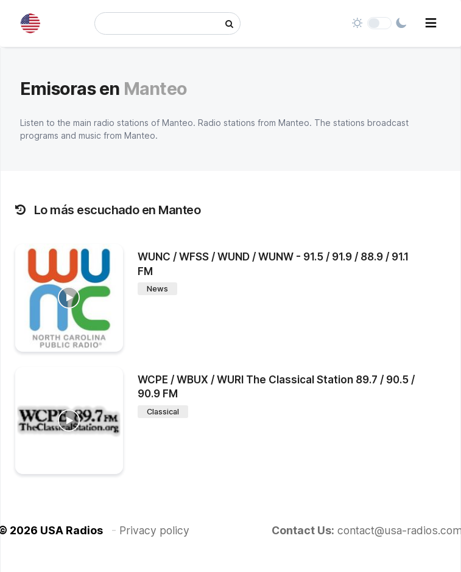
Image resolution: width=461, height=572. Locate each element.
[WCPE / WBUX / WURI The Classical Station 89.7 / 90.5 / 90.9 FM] (69, 421)
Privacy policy (154, 530)
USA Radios (71, 530)
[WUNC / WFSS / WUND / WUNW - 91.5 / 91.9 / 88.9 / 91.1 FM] (69, 298)
